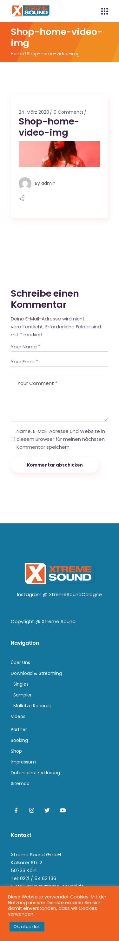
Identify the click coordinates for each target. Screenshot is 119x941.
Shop (16, 751)
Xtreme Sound (59, 621)
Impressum (23, 762)
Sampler (22, 695)
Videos (18, 716)
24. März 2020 (34, 112)
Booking (19, 740)
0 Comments (68, 112)
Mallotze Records (32, 705)
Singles (21, 684)
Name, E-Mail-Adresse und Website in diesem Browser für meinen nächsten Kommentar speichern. (61, 439)
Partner (19, 729)
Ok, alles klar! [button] (27, 927)
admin (48, 183)
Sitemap (20, 783)
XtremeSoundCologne (75, 594)
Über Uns (20, 662)
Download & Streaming (36, 673)
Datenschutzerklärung (35, 773)
